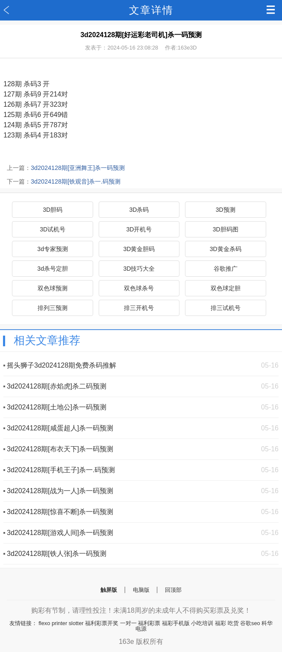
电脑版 (141, 590)
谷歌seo (250, 623)
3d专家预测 (52, 249)
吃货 (233, 623)
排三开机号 (139, 307)
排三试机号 (226, 307)
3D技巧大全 (139, 268)
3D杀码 (139, 209)
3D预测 (225, 209)
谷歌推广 (226, 268)
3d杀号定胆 (52, 268)
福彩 (220, 623)
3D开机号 (139, 229)
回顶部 (173, 590)
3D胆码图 (225, 229)
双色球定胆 (226, 288)
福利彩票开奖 (101, 623)
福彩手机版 (176, 623)
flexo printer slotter (60, 623)
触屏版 (108, 590)
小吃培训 (202, 623)
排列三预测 (53, 307)
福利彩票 (149, 623)
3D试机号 (52, 229)
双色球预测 (53, 288)
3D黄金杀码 (225, 249)
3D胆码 (52, 209)
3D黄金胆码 (139, 249)
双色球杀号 (139, 288)
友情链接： (23, 623)
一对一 (128, 623)
